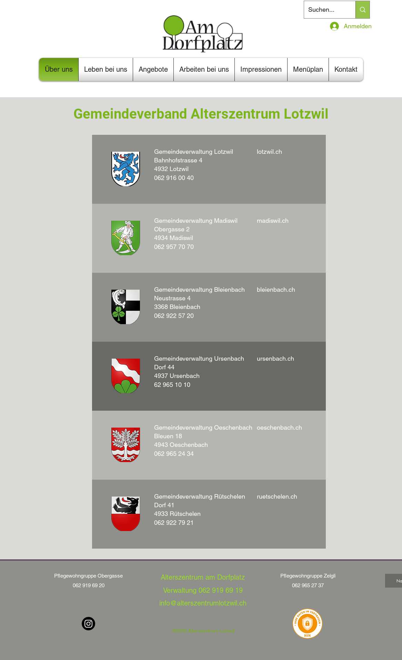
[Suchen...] (324, 9)
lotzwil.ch (269, 151)
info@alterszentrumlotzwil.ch (203, 603)
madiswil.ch (273, 220)
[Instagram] (88, 623)
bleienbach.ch (276, 289)
